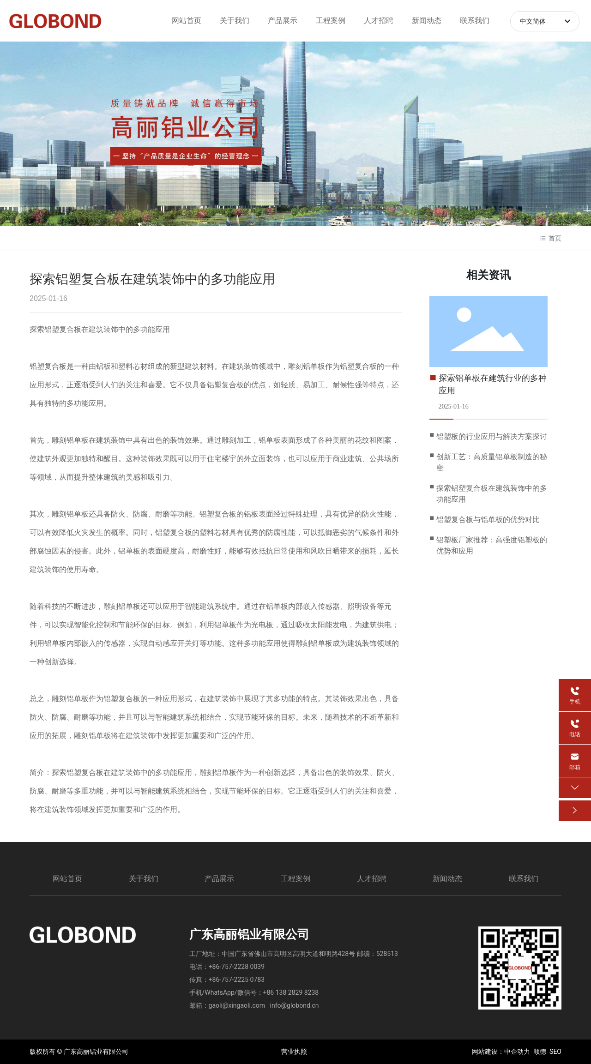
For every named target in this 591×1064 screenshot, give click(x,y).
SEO (555, 1051)
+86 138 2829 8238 (291, 992)
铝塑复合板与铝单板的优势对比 (488, 519)
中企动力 (517, 1051)
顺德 (539, 1051)
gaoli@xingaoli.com (237, 1005)
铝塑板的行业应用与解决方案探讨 (491, 436)
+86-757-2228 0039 (237, 966)
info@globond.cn (294, 1005)
